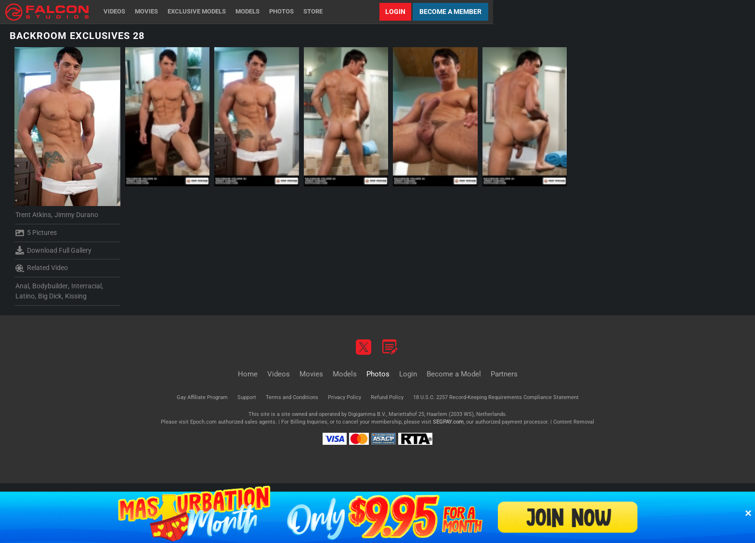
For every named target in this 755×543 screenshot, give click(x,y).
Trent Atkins (33, 215)
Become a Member (450, 11)
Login (395, 11)
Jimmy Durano (76, 215)
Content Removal (573, 422)
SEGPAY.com (448, 422)
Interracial (86, 286)
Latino (25, 296)
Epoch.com (203, 422)
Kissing (76, 296)
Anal (22, 286)
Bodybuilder (50, 286)
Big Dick (50, 296)
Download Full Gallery (53, 250)
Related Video (41, 268)
